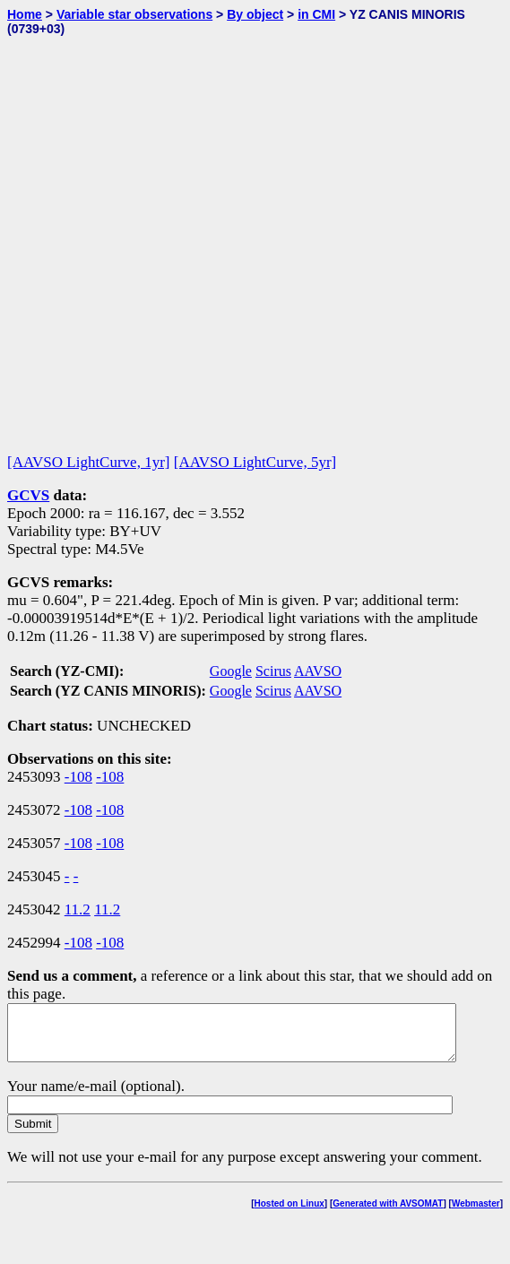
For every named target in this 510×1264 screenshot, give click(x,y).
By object (255, 14)
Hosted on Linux (289, 1214)
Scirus (273, 671)
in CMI (316, 14)
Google (231, 671)
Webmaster (476, 1214)
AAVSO (317, 671)
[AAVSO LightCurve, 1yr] (88, 462)
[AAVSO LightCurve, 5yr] (255, 462)
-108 (78, 776)
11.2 (78, 909)
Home (24, 14)
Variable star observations (134, 14)
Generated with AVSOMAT (388, 1214)
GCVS (28, 495)
